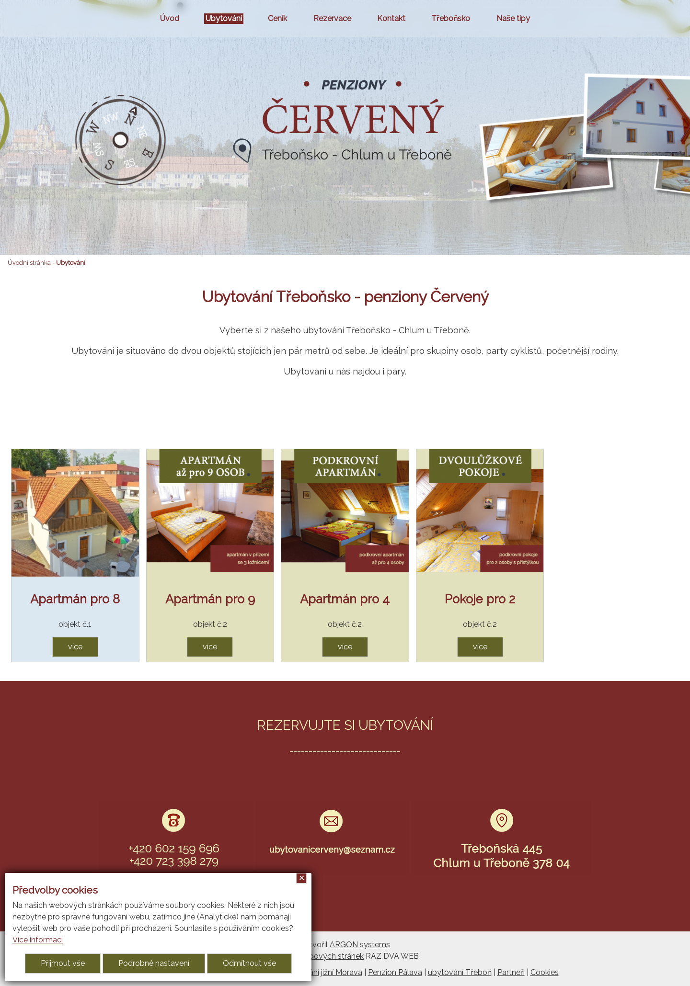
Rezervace (332, 18)
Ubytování (224, 18)
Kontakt (391, 18)
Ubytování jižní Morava (322, 972)
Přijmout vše (63, 963)
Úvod (169, 18)
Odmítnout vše (249, 963)
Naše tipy (513, 18)
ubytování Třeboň (460, 972)
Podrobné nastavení (153, 963)
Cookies (544, 972)
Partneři (511, 972)
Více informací (37, 939)
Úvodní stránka (29, 262)
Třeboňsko (450, 18)
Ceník (277, 18)
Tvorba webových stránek (317, 956)
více (75, 646)
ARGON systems (360, 944)
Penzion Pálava (395, 972)
